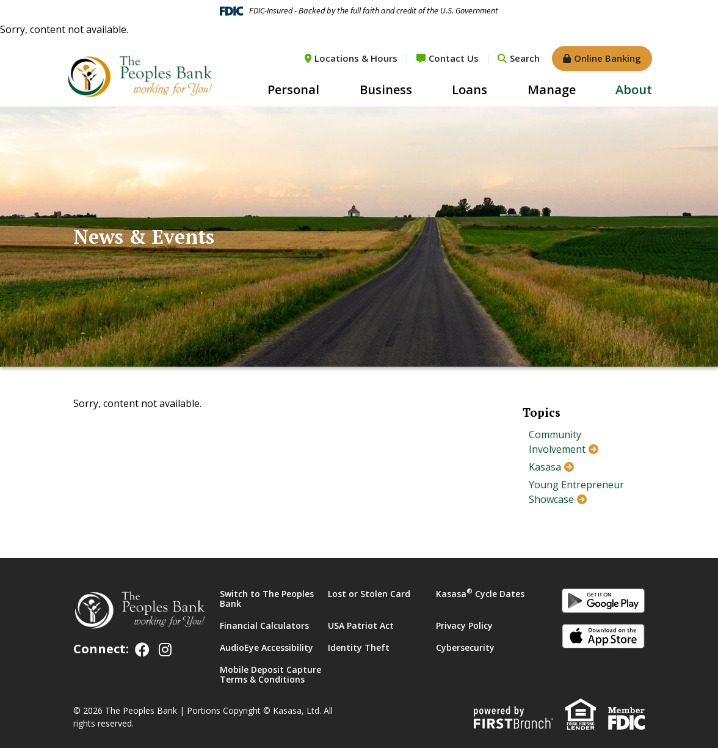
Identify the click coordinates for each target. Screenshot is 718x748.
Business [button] (386, 89)
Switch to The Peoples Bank (267, 598)
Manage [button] (552, 89)
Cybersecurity (465, 647)
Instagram (165, 649)
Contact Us (454, 58)
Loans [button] (469, 89)
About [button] (633, 89)
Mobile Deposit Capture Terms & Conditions (270, 674)
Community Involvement (557, 442)
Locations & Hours (355, 58)
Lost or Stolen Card (369, 594)
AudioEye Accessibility (266, 647)
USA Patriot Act (361, 625)
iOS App (603, 638)
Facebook (142, 649)
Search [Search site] (525, 58)
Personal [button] (293, 89)
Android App (603, 602)
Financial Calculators (264, 625)
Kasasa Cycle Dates (480, 594)
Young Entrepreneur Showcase (576, 492)
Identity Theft (359, 647)
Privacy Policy (464, 625)
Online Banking (607, 58)
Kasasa (545, 467)
